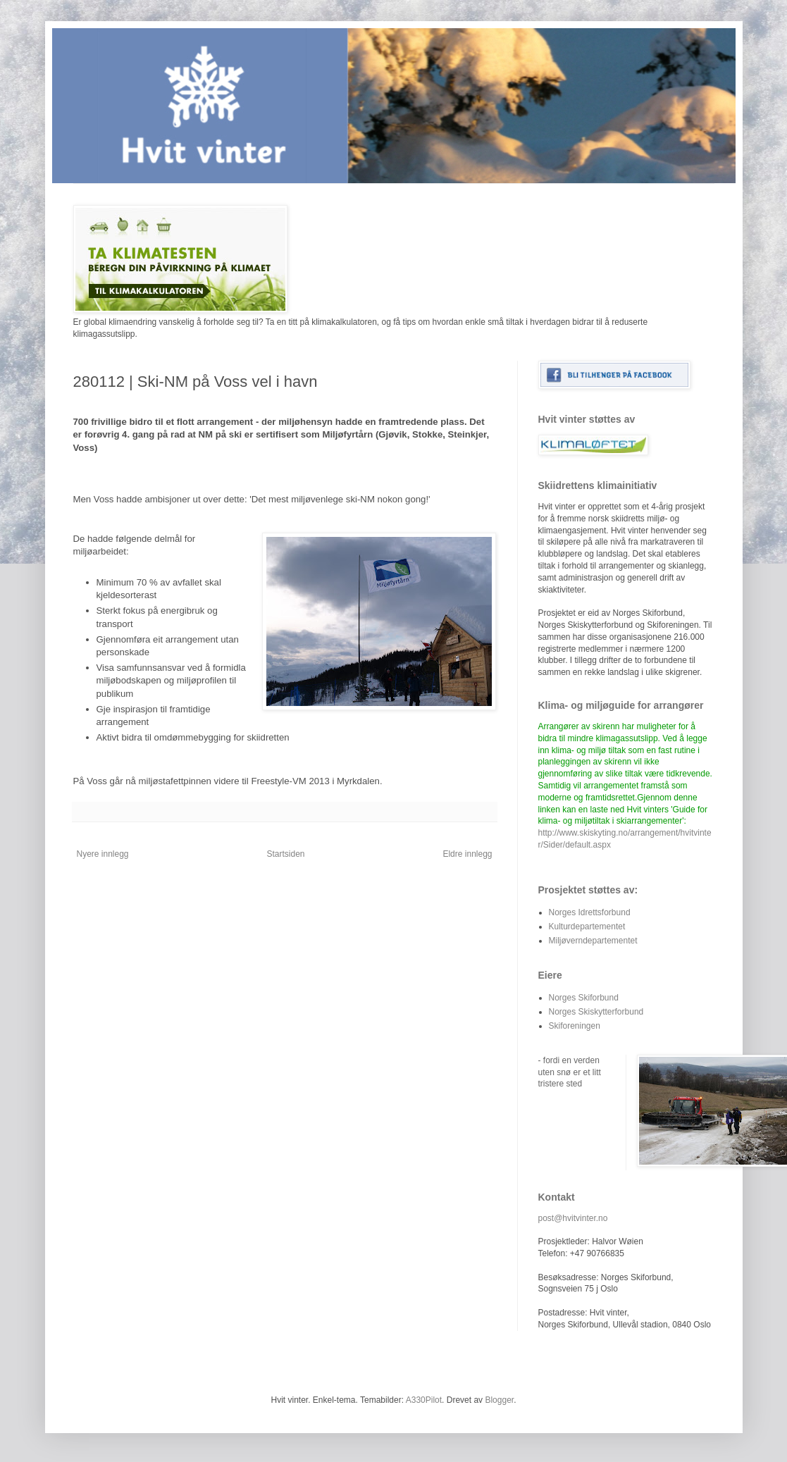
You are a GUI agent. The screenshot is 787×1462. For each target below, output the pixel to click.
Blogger (499, 1400)
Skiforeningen (574, 1026)
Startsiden (285, 854)
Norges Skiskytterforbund (596, 1012)
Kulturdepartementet (587, 926)
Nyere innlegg (103, 854)
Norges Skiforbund (584, 998)
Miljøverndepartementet (593, 941)
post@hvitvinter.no (573, 1218)
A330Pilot (424, 1400)
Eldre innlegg (467, 854)
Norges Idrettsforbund (590, 912)
